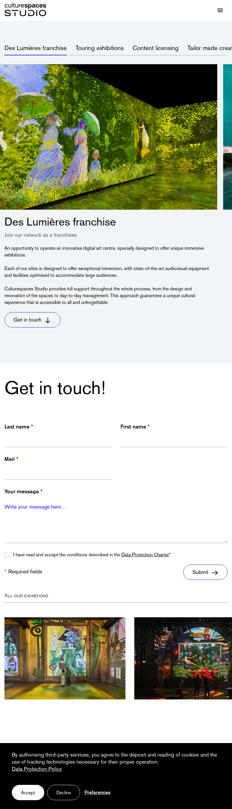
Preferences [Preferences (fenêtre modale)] (97, 792)
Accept (28, 793)
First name (133, 427)
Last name (17, 427)
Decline (63, 793)
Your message (21, 492)
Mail (9, 459)
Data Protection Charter (145, 555)
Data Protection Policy (37, 769)
